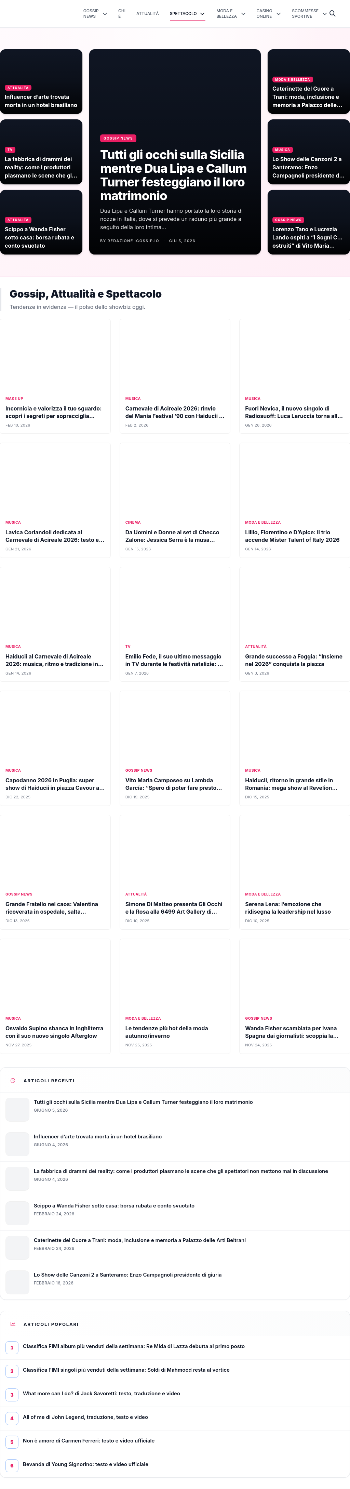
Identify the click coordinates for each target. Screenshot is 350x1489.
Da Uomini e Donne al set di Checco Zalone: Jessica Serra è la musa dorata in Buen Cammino (172, 540)
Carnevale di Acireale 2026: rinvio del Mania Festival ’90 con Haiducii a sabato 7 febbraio (173, 416)
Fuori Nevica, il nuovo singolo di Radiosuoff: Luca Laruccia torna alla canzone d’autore (292, 416)
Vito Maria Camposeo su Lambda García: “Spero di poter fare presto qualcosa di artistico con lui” (171, 788)
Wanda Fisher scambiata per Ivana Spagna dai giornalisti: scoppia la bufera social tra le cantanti (291, 1036)
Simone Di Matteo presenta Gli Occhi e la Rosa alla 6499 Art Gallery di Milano (174, 912)
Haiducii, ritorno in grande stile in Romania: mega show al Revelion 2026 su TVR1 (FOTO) (289, 788)
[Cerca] (332, 14)
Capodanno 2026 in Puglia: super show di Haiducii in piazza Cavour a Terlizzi (52, 788)
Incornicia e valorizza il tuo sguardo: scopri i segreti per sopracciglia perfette (53, 416)
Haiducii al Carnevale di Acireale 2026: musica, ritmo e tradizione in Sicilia (51, 664)
